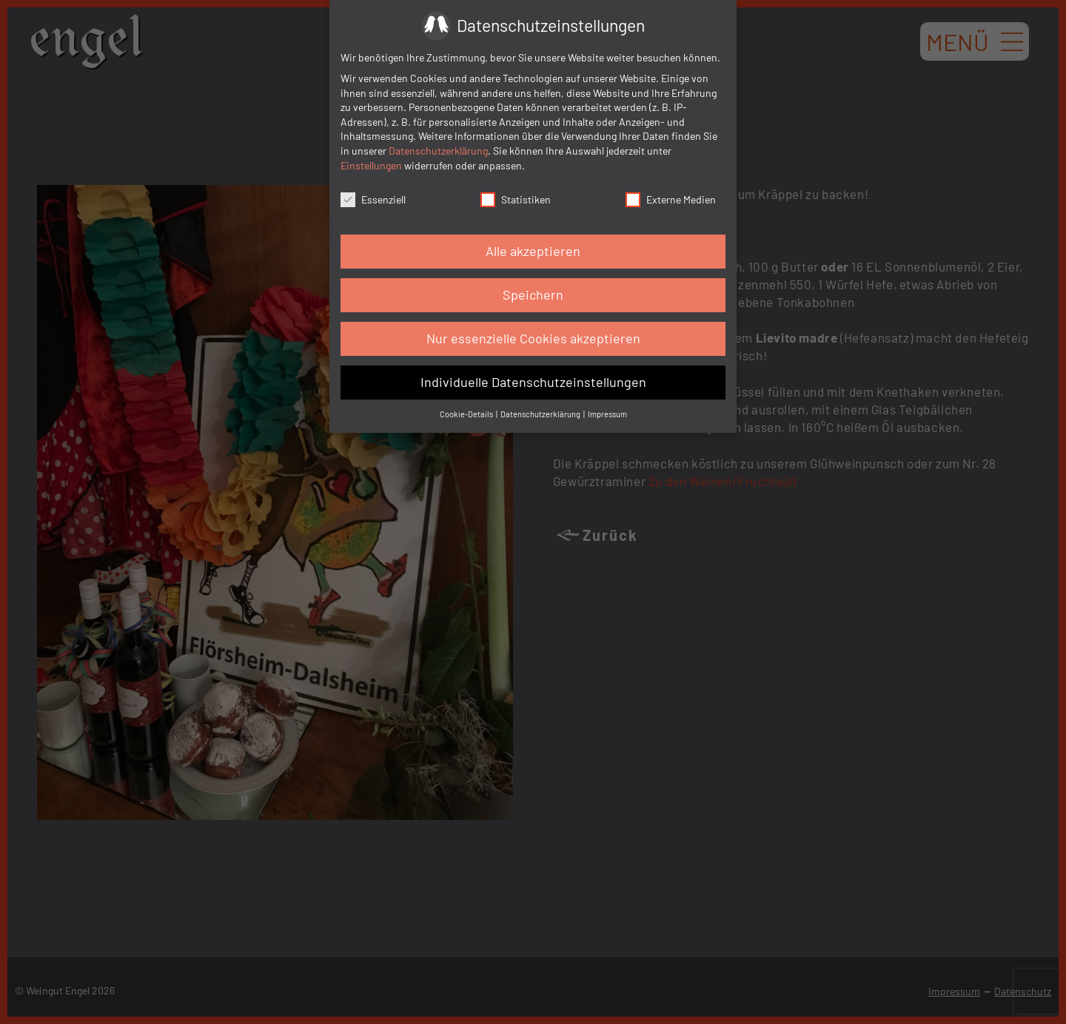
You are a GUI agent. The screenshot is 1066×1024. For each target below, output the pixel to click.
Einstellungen (371, 165)
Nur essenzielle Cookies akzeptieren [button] (533, 338)
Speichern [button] (533, 294)
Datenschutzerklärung (438, 150)
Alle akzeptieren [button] (533, 251)
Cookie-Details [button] (467, 414)
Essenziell (373, 199)
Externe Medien (671, 199)
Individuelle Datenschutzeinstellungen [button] (533, 382)
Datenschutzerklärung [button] (541, 414)
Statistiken (515, 199)
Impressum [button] (607, 414)
